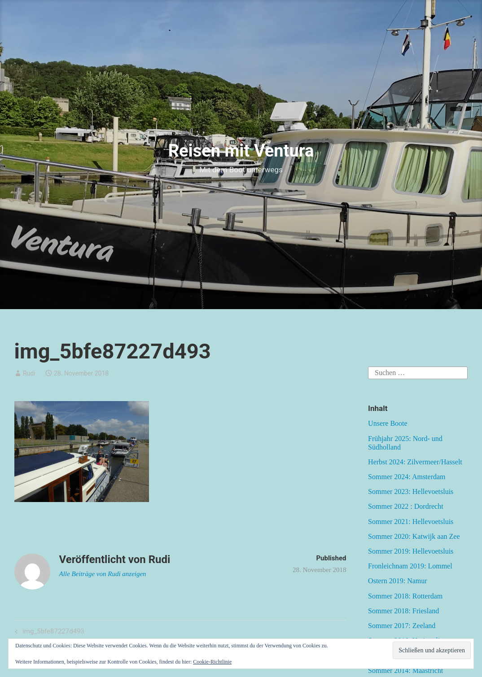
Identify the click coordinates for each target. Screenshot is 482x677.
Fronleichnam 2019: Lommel (410, 566)
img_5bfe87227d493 (52, 632)
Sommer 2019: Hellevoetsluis (410, 551)
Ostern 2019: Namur (397, 581)
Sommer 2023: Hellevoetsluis (410, 491)
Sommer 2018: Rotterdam (405, 596)
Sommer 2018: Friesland (403, 611)
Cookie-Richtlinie (212, 662)
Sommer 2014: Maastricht (405, 670)
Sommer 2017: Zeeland (401, 625)
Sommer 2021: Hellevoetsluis (410, 521)
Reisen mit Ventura (241, 151)
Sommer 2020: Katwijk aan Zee (414, 536)
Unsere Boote (388, 423)
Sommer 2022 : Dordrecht (405, 506)
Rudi (29, 373)
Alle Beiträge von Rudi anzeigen (102, 573)
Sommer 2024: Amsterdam (406, 476)
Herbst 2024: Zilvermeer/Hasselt (415, 462)
